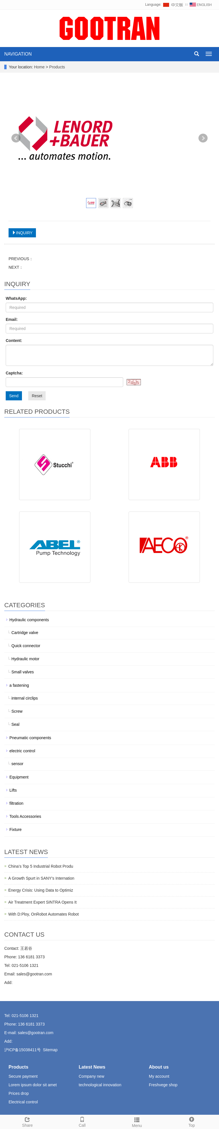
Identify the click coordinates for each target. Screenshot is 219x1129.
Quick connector (25, 645)
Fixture (15, 829)
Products (57, 67)
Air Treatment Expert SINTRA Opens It (42, 902)
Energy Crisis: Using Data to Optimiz (40, 890)
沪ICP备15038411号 (22, 1050)
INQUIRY (22, 233)
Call (82, 1121)
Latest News (92, 1067)
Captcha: (14, 373)
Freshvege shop (163, 1085)
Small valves (22, 672)
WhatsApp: (16, 298)
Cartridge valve (24, 632)
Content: (14, 340)
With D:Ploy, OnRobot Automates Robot (43, 914)
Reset (37, 396)
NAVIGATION (18, 54)
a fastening (19, 685)
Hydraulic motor (25, 659)
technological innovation (100, 1085)
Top (191, 1121)
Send (14, 396)
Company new (91, 1076)
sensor (17, 763)
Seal (15, 724)
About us (159, 1067)
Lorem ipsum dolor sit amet (33, 1085)
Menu (137, 1121)
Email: (12, 319)
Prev (16, 138)
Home (39, 67)
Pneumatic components (30, 737)
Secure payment (23, 1076)
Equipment (19, 777)
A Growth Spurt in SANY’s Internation (41, 878)
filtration (16, 803)
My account (159, 1076)
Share (27, 1121)
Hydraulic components (29, 620)
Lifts (13, 790)
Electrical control (23, 1102)
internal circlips (24, 698)
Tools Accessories (25, 816)
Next (203, 138)
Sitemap (50, 1050)
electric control (22, 751)
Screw (17, 711)
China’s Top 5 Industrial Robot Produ (40, 866)
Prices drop (19, 1093)
